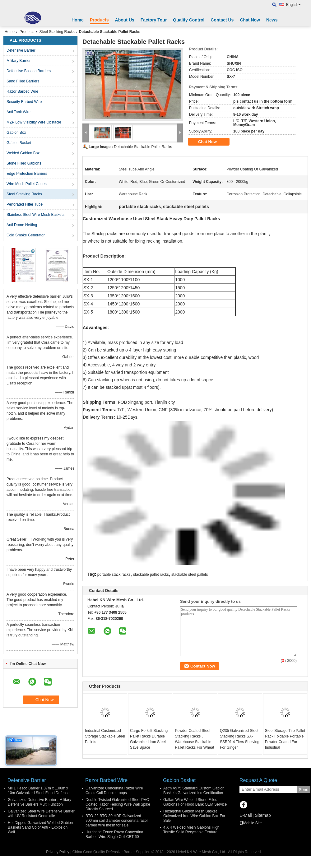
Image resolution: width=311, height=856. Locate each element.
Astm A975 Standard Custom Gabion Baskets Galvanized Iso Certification (194, 790)
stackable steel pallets (189, 574)
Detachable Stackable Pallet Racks (143, 147)
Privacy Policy (57, 852)
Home (78, 19)
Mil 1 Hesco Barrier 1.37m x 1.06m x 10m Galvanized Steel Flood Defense (39, 790)
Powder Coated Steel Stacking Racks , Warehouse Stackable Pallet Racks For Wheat (194, 739)
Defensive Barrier (21, 50)
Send (303, 789)
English (293, 4)
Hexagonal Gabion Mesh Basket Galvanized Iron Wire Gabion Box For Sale (194, 816)
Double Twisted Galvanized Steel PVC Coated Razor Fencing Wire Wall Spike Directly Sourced (118, 804)
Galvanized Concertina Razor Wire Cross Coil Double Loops (114, 790)
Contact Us (222, 19)
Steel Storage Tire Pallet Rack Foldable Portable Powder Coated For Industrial (285, 739)
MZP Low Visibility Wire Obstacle (34, 122)
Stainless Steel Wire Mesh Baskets (35, 214)
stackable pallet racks (151, 574)
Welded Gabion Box (23, 153)
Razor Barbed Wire (22, 91)
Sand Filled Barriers (23, 81)
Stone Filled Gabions (24, 163)
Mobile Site (250, 823)
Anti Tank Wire (18, 112)
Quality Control (188, 19)
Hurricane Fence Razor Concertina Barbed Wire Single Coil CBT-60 (114, 834)
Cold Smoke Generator (26, 235)
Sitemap (263, 815)
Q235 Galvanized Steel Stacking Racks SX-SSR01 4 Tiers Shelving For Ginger (239, 739)
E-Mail (245, 815)
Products (99, 19)
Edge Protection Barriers (27, 173)
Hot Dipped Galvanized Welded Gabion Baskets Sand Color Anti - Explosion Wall (40, 827)
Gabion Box (16, 132)
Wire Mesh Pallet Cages (27, 184)
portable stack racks (114, 574)
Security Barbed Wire (24, 102)
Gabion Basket (19, 143)
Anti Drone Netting (22, 225)
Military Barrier (18, 60)
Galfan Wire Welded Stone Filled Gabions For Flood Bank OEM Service (195, 802)
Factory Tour (154, 19)
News (272, 19)
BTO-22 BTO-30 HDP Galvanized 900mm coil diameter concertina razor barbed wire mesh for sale (117, 820)
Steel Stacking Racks (56, 32)
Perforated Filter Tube (25, 204)
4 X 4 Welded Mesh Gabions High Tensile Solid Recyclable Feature (191, 829)
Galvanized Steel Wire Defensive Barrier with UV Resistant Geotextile (41, 813)
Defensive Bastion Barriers (29, 71)
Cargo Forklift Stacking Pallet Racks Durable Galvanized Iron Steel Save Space (149, 739)
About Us (124, 19)
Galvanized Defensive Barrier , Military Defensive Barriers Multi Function (39, 802)
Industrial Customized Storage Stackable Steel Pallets (105, 736)
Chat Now (250, 20)
